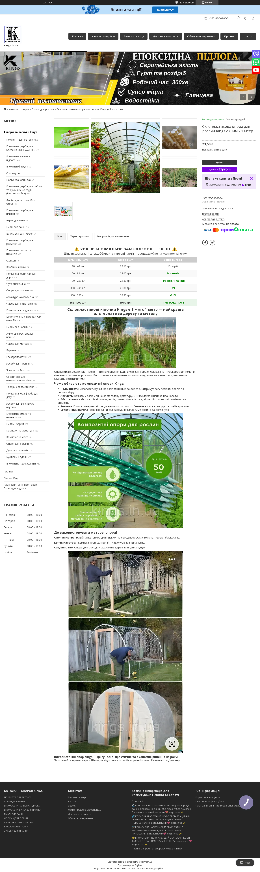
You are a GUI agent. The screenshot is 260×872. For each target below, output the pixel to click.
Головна (77, 36)
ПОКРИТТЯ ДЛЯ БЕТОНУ (17, 797)
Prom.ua (148, 861)
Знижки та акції (77, 797)
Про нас (229, 36)
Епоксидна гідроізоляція (21, 463)
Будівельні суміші (16, 457)
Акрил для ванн (15, 220)
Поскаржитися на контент (121, 868)
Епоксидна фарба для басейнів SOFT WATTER (20, 148)
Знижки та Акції (134, 36)
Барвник (11, 350)
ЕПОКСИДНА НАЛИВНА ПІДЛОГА (22, 805)
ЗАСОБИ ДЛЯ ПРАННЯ (16, 830)
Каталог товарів (102, 36)
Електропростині (16, 357)
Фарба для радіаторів (19, 303)
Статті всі (137, 801)
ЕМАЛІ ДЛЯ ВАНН (13, 814)
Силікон (11, 260)
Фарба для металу (17, 343)
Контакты (73, 801)
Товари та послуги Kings (20, 132)
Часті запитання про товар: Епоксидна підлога (20, 486)
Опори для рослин (43, 109)
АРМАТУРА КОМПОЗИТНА (18, 822)
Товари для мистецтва (20, 387)
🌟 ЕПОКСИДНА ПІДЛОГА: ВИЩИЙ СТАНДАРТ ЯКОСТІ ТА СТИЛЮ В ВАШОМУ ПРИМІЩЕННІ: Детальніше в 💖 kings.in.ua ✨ (162, 841)
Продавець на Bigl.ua (130, 865)
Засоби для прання (18, 363)
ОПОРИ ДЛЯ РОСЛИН (16, 818)
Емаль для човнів (17, 327)
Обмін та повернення (201, 36)
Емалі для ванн (15, 227)
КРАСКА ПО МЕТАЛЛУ (16, 826)
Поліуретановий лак (18, 180)
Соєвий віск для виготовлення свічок (19, 378)
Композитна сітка (17, 437)
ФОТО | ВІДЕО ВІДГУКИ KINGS (84, 809)
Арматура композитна (20, 297)
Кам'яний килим (16, 267)
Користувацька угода (208, 797)
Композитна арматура (20, 430)
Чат (245, 862)
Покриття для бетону (19, 139)
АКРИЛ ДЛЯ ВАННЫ (14, 801)
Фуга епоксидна (16, 283)
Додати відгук (245, 18)
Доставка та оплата (165, 36)
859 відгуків (187, 2)
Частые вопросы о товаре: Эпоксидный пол (157, 848)
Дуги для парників (17, 450)
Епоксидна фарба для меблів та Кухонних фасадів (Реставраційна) (24, 190)
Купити (219, 162)
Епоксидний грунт (17, 166)
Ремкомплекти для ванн (21, 310)
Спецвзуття (13, 173)
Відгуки (72, 805)
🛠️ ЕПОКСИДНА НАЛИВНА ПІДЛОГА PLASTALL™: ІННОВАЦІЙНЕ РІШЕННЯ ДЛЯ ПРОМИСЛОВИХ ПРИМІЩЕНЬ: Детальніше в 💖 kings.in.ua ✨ (158, 830)
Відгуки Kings (12, 478)
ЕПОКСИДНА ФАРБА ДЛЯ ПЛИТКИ (22, 809)
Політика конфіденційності (211, 801)
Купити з (219, 169)
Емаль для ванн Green (19, 233)
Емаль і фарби (15, 424)
